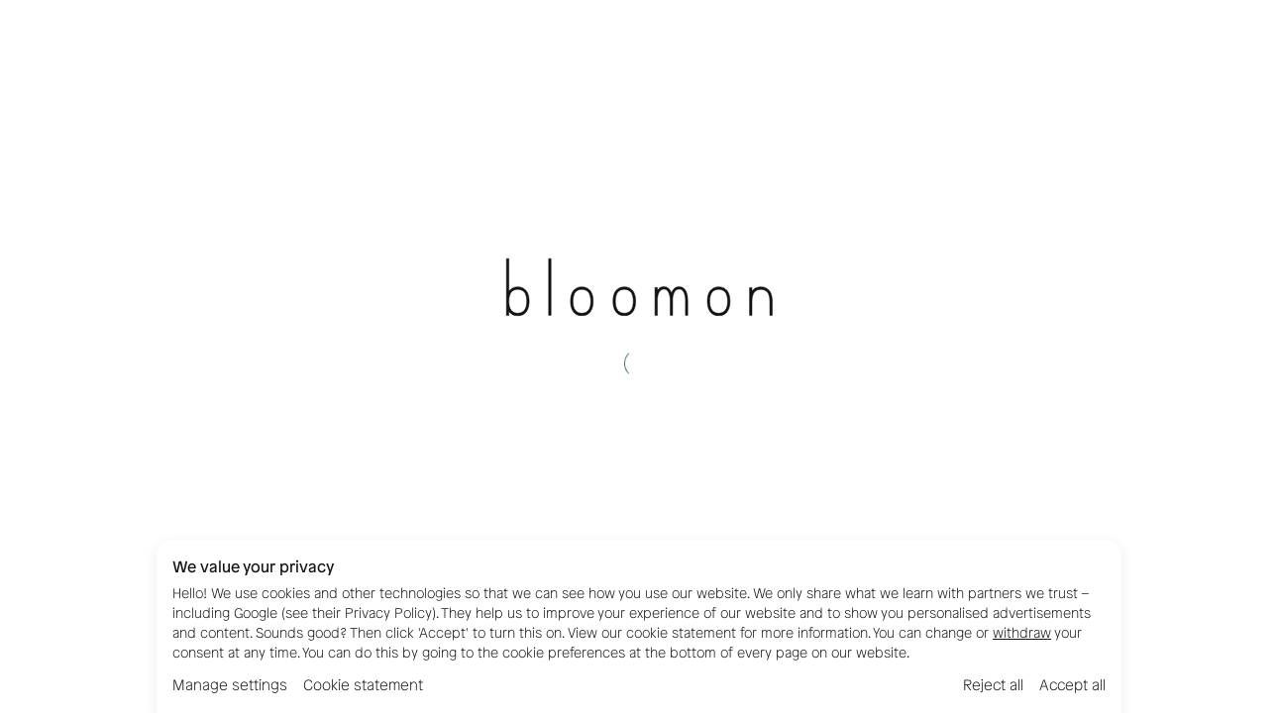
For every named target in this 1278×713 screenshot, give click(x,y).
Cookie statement (363, 685)
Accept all (1072, 685)
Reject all (993, 685)
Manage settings (229, 685)
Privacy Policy (388, 613)
